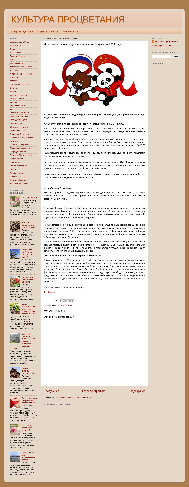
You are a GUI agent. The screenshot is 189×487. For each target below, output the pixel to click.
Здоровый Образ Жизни (21, 67)
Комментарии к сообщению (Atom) (75, 397)
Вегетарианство (17, 45)
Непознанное (16, 123)
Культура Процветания (21, 31)
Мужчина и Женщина (19, 113)
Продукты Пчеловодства (21, 155)
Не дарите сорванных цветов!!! (27, 427)
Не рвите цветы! (29, 197)
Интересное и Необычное (22, 74)
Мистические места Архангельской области (28, 456)
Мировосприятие (17, 106)
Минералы (14, 102)
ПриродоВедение (18, 152)
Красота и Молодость (20, 84)
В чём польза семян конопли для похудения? (29, 224)
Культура (14, 88)
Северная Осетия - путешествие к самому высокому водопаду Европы (22, 341)
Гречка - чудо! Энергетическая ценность (29, 279)
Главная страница (94, 391)
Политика (14, 141)
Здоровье (14, 70)
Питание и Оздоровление (21, 137)
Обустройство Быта (19, 127)
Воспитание (15, 52)
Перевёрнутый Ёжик (47, 31)
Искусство (14, 77)
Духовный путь (16, 63)
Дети (12, 60)
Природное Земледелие (21, 148)
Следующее (51, 391)
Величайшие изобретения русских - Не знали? (27, 253)
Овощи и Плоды (17, 130)
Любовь (13, 91)
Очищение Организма (20, 134)
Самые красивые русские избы (28, 370)
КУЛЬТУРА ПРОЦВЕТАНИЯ (68, 19)
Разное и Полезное (18, 166)
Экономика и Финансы (62, 305)
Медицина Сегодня (18, 95)
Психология (15, 162)
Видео (12, 49)
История (13, 81)
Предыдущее (136, 391)
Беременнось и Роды (19, 42)
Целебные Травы (18, 176)
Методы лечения (17, 98)
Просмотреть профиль (162, 46)
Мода (12, 109)
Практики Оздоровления (21, 144)
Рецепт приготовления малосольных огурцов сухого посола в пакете (29, 309)
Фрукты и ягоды (17, 173)
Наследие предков (18, 120)
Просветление (16, 159)
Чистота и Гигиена (18, 180)
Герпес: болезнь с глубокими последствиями (29, 400)
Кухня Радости (70, 31)
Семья (13, 169)
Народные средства (19, 116)
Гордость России (17, 56)
